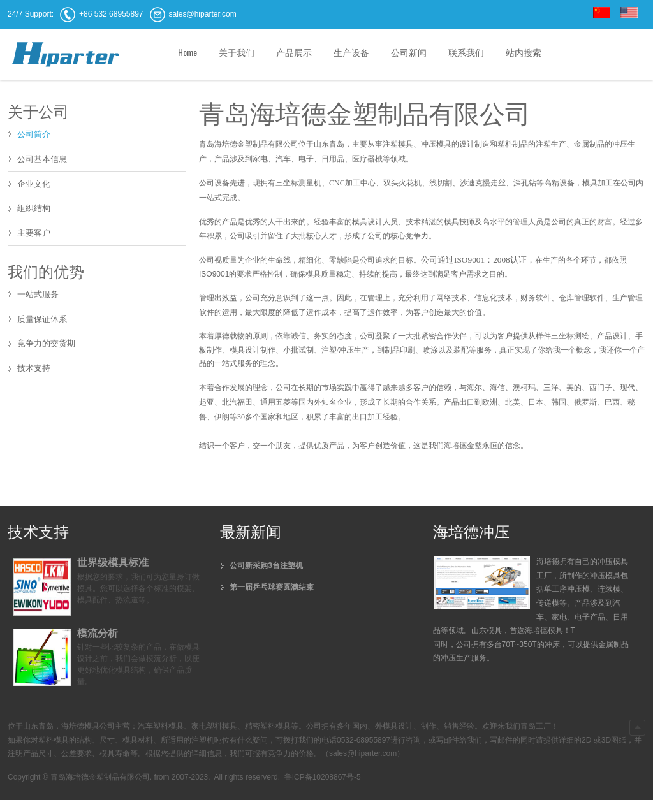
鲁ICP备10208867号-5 (321, 777)
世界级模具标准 (113, 562)
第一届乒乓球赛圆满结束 (272, 587)
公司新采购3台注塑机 (266, 565)
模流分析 (97, 633)
